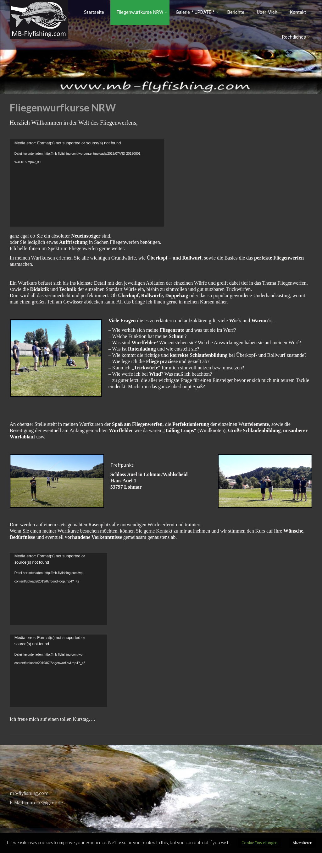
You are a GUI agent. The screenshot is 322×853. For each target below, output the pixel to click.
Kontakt (298, 12)
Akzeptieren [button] (302, 842)
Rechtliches (296, 37)
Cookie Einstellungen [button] (259, 842)
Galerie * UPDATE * (197, 12)
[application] (87, 183)
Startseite (94, 12)
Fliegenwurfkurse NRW (142, 12)
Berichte (237, 12)
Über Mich (267, 12)
